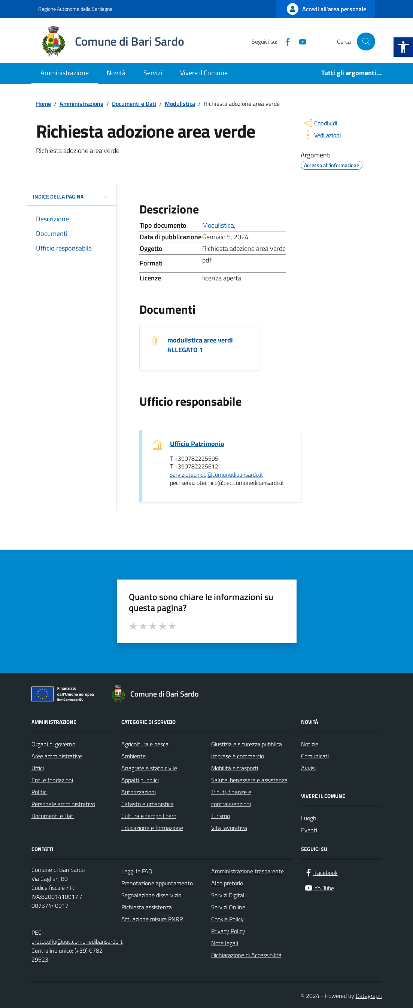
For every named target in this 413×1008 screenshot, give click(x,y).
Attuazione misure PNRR (152, 919)
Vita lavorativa (229, 827)
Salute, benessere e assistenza (249, 779)
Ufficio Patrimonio (197, 444)
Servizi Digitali (228, 895)
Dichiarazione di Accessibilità (246, 954)
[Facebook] (284, 41)
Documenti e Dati (53, 815)
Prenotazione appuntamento (157, 883)
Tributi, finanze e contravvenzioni (231, 797)
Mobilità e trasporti (234, 767)
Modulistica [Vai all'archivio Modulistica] (218, 225)
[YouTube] (299, 41)
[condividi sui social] (320, 123)
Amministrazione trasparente (247, 871)
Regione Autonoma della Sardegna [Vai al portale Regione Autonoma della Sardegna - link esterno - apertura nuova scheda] (75, 9)
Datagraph (369, 995)
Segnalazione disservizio (151, 895)
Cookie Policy (227, 919)
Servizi (152, 73)
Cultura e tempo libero (148, 815)
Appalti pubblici (140, 779)
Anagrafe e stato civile (149, 767)
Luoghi (309, 818)
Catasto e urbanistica (147, 803)
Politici (39, 791)
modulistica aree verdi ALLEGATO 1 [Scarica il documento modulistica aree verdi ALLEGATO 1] (200, 345)
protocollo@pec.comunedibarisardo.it (77, 941)
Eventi (309, 830)
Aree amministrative (56, 756)
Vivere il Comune (204, 73)
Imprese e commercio (237, 756)
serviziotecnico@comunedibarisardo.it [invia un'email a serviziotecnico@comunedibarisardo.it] (216, 475)
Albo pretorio (227, 883)
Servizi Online (228, 907)
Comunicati (315, 756)
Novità (116, 73)
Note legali (224, 942)
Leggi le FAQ (136, 871)
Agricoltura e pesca (144, 744)
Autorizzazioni (138, 791)
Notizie (309, 744)
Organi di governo (53, 744)
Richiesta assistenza (146, 907)
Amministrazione (64, 73)
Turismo (220, 815)
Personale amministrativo (63, 803)
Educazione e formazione (152, 827)
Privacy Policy (228, 930)
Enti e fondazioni (52, 779)
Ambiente (133, 756)
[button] (403, 47)
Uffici (37, 767)
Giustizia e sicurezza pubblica (246, 744)
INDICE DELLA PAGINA (71, 196)
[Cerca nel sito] (366, 41)
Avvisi (308, 767)
